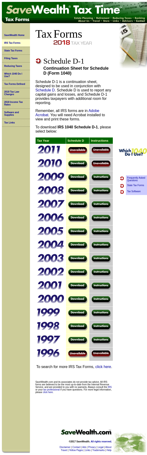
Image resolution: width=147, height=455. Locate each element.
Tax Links (9, 122)
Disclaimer (65, 447)
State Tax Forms (13, 50)
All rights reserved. (101, 441)
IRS (110, 387)
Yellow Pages (76, 450)
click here (103, 367)
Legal (100, 447)
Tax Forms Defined (14, 84)
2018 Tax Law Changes (11, 93)
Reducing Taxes (13, 66)
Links (87, 450)
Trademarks (98, 450)
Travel (64, 450)
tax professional (51, 389)
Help (109, 450)
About (108, 447)
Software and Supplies (11, 113)
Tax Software (134, 191)
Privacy (92, 447)
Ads (84, 447)
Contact (76, 447)
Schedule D (45, 90)
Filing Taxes (11, 58)
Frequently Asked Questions (136, 179)
